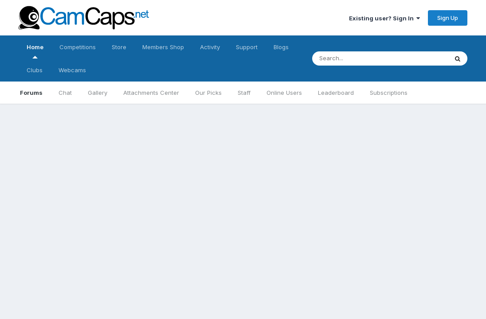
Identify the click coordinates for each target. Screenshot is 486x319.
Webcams (72, 70)
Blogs (281, 47)
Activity (210, 47)
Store (119, 47)
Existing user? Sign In (384, 18)
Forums (31, 92)
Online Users (284, 92)
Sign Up (447, 17)
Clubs (35, 70)
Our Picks (208, 92)
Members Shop (163, 47)
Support (247, 47)
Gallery (97, 92)
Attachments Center (151, 92)
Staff (244, 92)
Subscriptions (389, 92)
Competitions (77, 47)
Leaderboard (336, 92)
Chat (65, 92)
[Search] (371, 58)
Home (35, 50)
